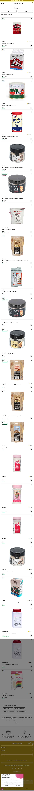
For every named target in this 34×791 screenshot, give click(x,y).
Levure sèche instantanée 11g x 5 (8, 43)
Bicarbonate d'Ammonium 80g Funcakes (9, 509)
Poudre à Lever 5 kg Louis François (8, 229)
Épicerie (5, 5)
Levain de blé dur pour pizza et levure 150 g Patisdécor (12, 416)
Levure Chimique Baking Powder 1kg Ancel (10, 136)
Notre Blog (17, 750)
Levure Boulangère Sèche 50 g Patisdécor (9, 571)
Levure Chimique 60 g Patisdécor (8, 353)
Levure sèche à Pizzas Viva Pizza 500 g (9, 105)
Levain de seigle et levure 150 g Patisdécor (9, 447)
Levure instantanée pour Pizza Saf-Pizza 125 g (10, 602)
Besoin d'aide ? (17, 747)
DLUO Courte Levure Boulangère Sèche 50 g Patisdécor (12, 167)
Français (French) (17, 771)
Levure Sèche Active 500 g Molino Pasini (9, 291)
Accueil (2, 5)
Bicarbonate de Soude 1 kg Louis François (9, 633)
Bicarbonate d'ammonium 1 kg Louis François (10, 664)
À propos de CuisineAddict (17, 753)
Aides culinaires (10, 5)
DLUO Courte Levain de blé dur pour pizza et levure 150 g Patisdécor (15, 260)
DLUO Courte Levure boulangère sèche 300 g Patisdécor (12, 198)
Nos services (17, 755)
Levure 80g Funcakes (6, 478)
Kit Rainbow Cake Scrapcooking (8, 695)
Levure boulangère (4, 14)
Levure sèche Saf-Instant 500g (7, 74)
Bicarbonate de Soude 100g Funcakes (9, 540)
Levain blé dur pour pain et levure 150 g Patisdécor (11, 384)
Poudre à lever (10, 14)
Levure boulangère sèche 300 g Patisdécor (10, 322)
